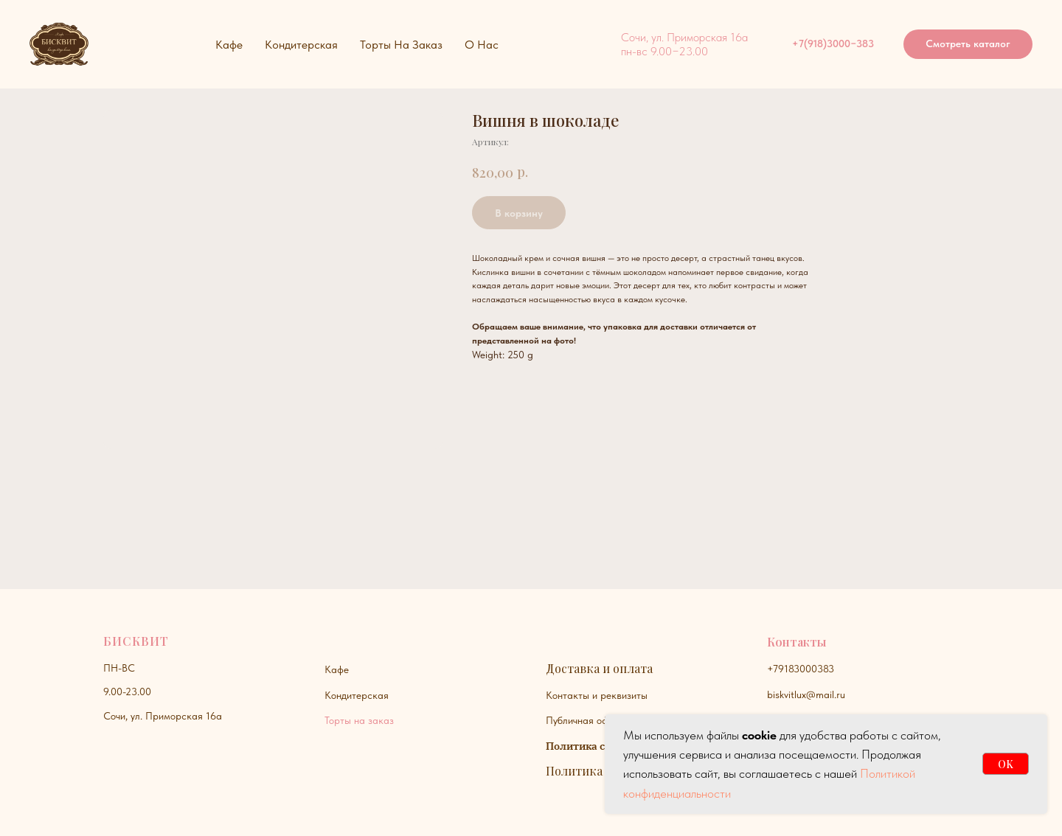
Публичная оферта (588, 720)
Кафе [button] (229, 45)
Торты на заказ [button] (401, 45)
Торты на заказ (359, 720)
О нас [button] (482, 45)
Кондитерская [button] (301, 45)
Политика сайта (587, 746)
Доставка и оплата (599, 668)
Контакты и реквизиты (597, 695)
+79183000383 (800, 669)
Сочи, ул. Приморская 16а (162, 716)
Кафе (336, 669)
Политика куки (590, 770)
